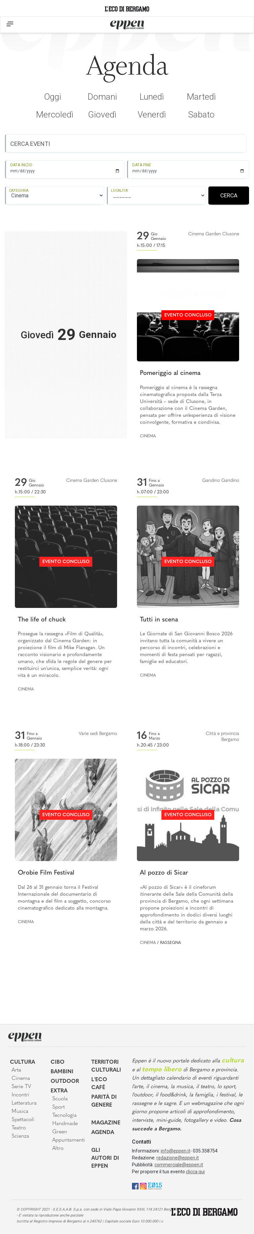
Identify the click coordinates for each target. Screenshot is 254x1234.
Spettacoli (23, 1119)
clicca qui (195, 1171)
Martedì (201, 97)
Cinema (148, 436)
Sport (58, 1107)
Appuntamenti (66, 1140)
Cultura (22, 1062)
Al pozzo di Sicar (164, 873)
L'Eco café (99, 1083)
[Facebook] (135, 1186)
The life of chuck (42, 620)
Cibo (57, 1062)
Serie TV (21, 1086)
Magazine (105, 1123)
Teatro (19, 1128)
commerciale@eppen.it (178, 1164)
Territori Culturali (106, 1066)
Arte (16, 1070)
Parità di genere (104, 1101)
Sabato (201, 114)
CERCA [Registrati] (228, 195)
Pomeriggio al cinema (170, 373)
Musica (20, 1111)
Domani (102, 97)
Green (59, 1132)
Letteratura (24, 1103)
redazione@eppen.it (177, 1157)
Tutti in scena (159, 620)
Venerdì (152, 114)
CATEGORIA (18, 190)
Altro (58, 1148)
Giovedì (102, 114)
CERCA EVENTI (30, 143)
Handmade (65, 1123)
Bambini (62, 1072)
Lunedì (152, 97)
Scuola (60, 1099)
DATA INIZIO (21, 165)
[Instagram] (143, 1186)
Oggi (52, 97)
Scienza (20, 1136)
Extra (59, 1091)
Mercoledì (54, 114)
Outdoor (65, 1081)
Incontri (20, 1095)
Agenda (102, 1132)
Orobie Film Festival (46, 873)
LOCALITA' (119, 190)
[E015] (155, 1186)
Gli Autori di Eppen (105, 1158)
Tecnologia (64, 1115)
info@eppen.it (175, 1150)
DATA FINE (141, 165)
